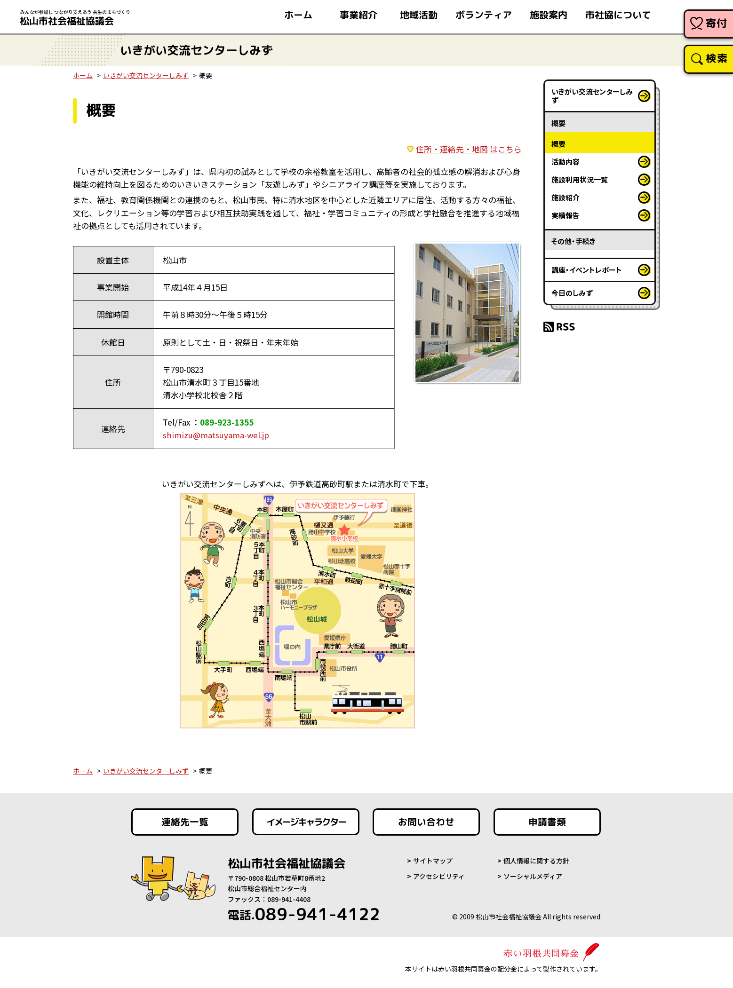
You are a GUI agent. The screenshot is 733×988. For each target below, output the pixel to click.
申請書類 (547, 821)
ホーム (83, 75)
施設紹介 (565, 197)
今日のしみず (571, 293)
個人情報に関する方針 (536, 860)
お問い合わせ (426, 821)
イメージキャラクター (305, 821)
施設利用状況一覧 (579, 179)
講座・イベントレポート (586, 270)
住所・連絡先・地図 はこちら (469, 149)
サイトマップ (433, 860)
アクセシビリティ (439, 875)
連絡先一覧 (184, 821)
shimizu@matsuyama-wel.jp (216, 435)
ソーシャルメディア (532, 875)
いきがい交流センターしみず (146, 75)
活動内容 (565, 161)
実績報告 (565, 215)
